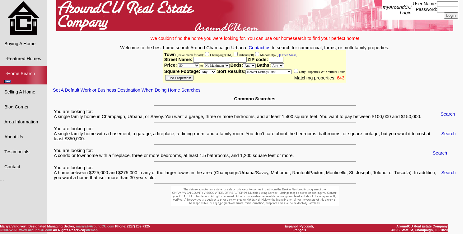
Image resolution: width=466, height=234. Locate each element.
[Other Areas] (287, 54)
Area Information (21, 121)
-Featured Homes (22, 58)
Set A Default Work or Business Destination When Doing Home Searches (127, 89)
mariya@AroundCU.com (95, 226)
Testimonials (17, 151)
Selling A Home (19, 91)
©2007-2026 (9, 230)
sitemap (91, 230)
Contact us (259, 47)
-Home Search (20, 77)
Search (447, 113)
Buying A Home (19, 43)
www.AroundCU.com (35, 230)
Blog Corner (16, 106)
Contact (12, 166)
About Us (13, 136)
